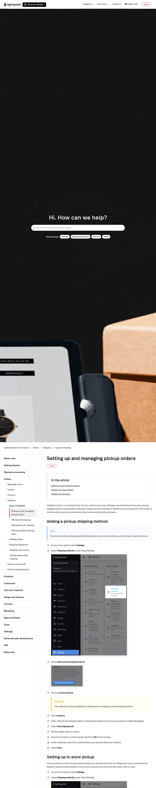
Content (8, 604)
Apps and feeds (12, 618)
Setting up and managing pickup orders (22, 513)
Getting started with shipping (19, 557)
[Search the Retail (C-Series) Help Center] (78, 228)
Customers (9, 583)
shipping (64, 237)
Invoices (10, 495)
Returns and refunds (15, 564)
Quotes (9, 490)
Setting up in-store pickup (62, 490)
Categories (88, 4)
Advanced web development (18, 638)
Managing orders (14, 484)
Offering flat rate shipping (22, 525)
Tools (6, 625)
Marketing (9, 611)
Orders (36, 448)
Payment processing (14, 472)
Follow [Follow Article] (51, 465)
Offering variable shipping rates (22, 532)
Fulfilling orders (15, 539)
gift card (96, 237)
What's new (10, 458)
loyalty (106, 237)
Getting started (12, 465)
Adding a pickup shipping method (65, 486)
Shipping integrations (17, 545)
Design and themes (14, 597)
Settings (8, 632)
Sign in (146, 4)
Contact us (116, 4)
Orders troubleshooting (17, 570)
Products (8, 577)
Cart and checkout (13, 590)
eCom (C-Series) (34, 4)
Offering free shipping (21, 520)
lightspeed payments (80, 237)
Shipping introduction (19, 550)
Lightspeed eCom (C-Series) (16, 448)
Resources (103, 4)
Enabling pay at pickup (60, 494)
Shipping (47, 448)
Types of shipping (63, 448)
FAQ (6, 645)
